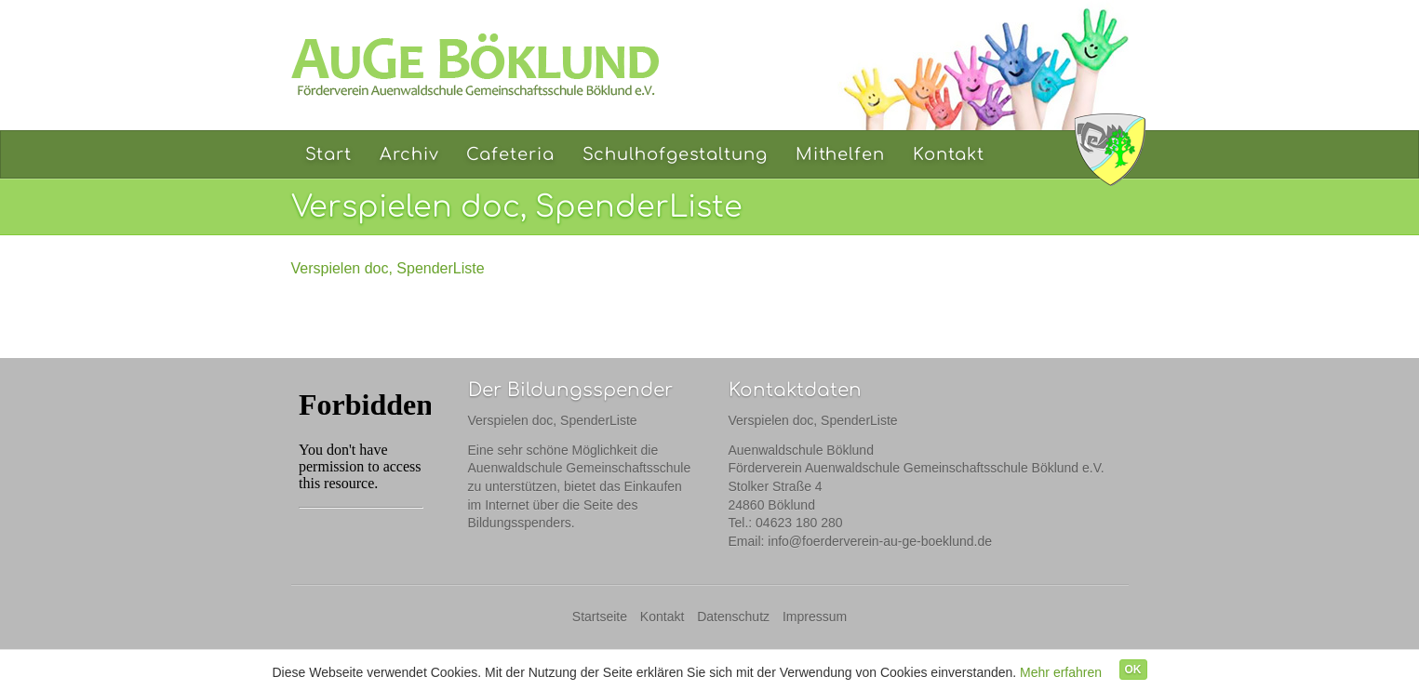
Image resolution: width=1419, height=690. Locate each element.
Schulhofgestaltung (675, 154)
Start (329, 154)
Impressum (815, 616)
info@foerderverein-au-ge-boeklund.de (880, 541)
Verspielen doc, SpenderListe (388, 268)
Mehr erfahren (1061, 672)
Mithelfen (840, 154)
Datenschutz (733, 616)
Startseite (599, 616)
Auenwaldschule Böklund (1110, 149)
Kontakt (948, 154)
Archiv (409, 154)
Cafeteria (510, 154)
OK (1133, 669)
